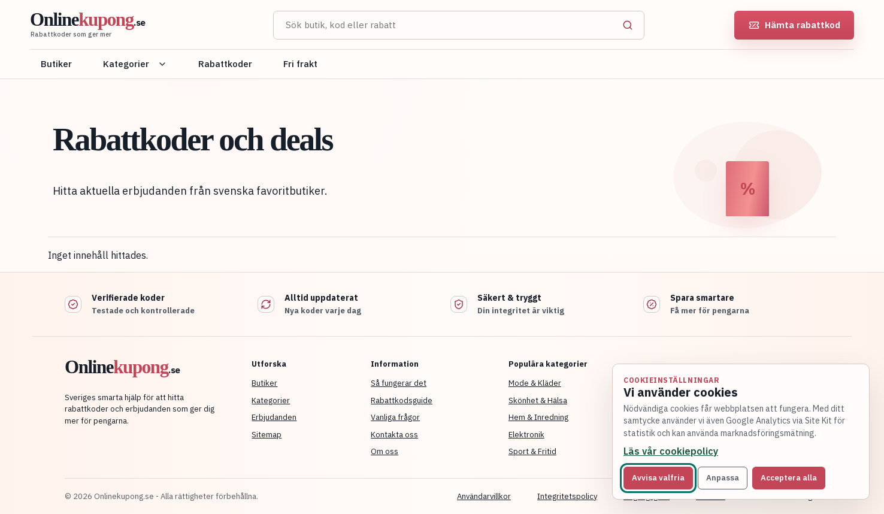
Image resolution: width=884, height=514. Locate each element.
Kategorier (135, 63)
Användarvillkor (484, 496)
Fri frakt (300, 63)
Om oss (384, 451)
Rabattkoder (225, 63)
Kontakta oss (394, 435)
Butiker (56, 63)
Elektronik (526, 435)
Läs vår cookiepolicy (670, 451)
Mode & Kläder (534, 383)
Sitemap (266, 435)
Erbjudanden (274, 417)
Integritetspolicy (567, 496)
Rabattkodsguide (401, 400)
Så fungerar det (398, 383)
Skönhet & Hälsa (537, 400)
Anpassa (722, 478)
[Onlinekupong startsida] (138, 25)
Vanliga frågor (395, 417)
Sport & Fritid (532, 451)
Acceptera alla (789, 478)
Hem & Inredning (538, 417)
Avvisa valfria (658, 478)
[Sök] (627, 25)
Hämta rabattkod (794, 25)
